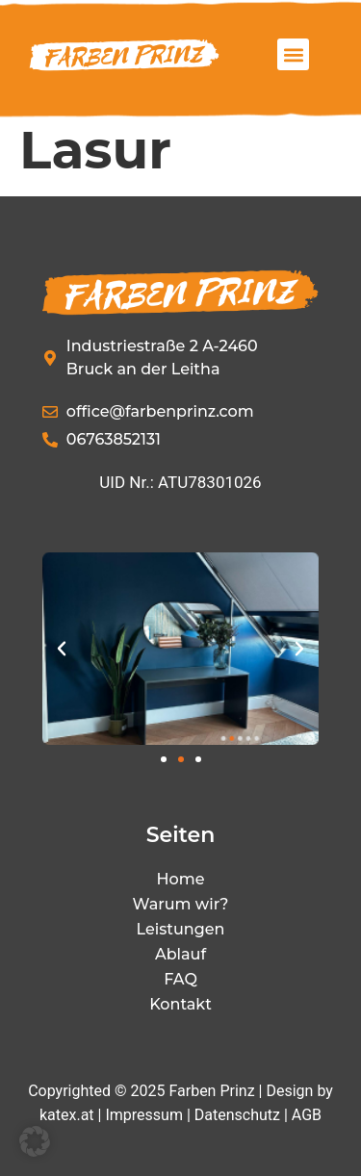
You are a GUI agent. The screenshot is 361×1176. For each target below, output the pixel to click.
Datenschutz (237, 1115)
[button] (293, 54)
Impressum (144, 1115)
